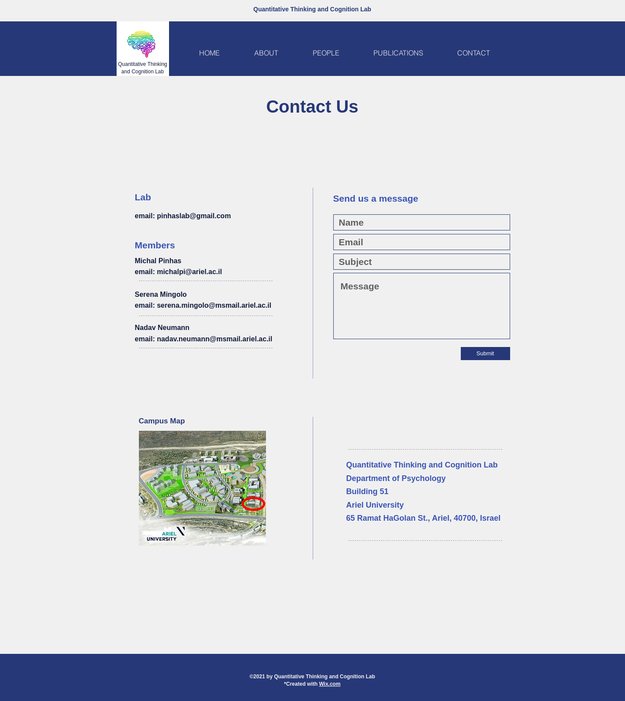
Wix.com (329, 684)
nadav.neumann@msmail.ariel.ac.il (214, 339)
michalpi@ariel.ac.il (189, 271)
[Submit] (485, 353)
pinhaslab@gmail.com (194, 216)
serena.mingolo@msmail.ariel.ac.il (214, 305)
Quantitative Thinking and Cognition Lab (312, 9)
